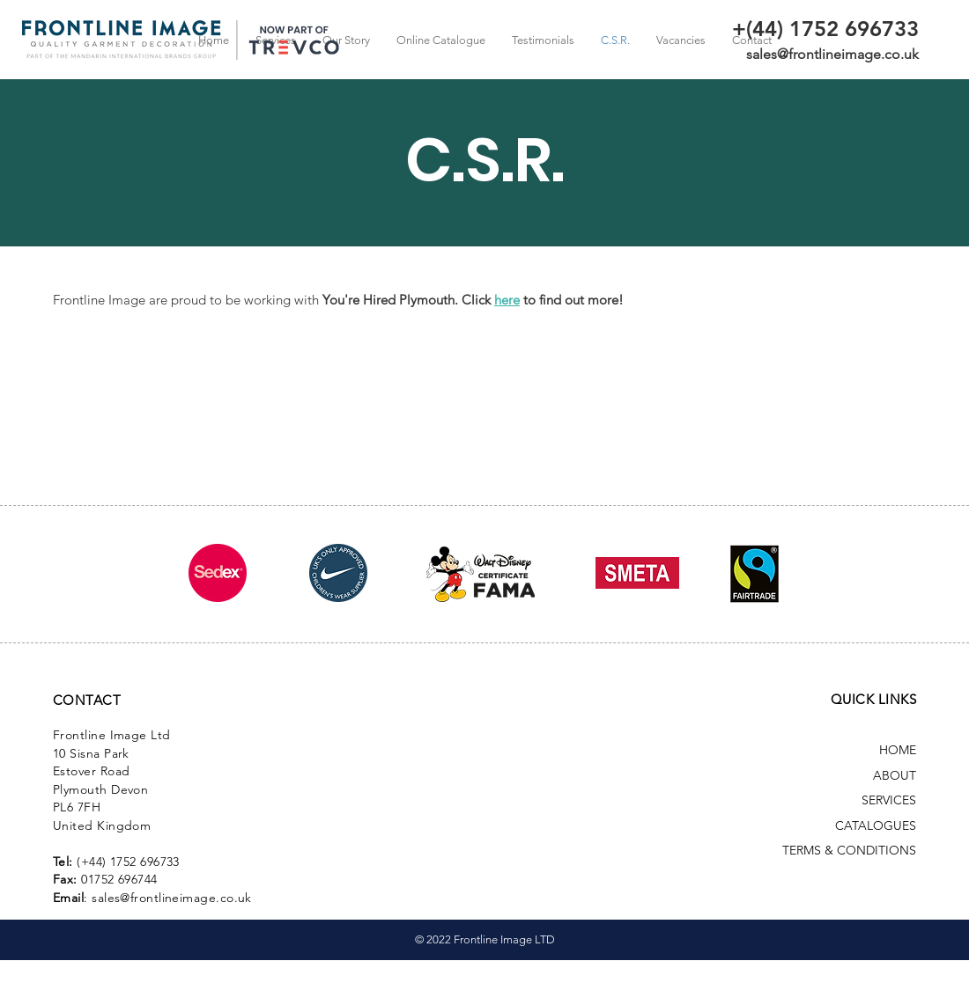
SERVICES (889, 800)
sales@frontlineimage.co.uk (832, 54)
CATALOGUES (875, 825)
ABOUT (894, 775)
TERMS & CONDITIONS (849, 850)
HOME (897, 750)
